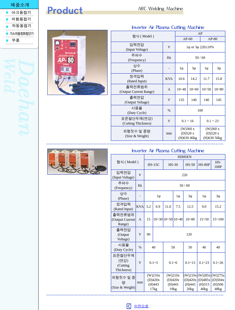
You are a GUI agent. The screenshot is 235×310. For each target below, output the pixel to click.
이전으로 (141, 306)
